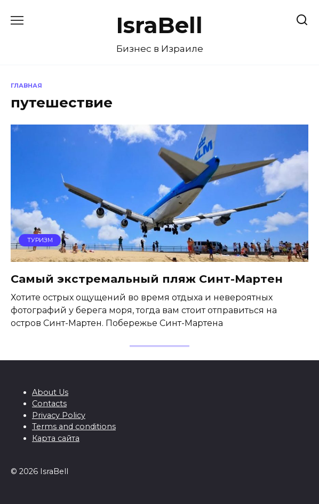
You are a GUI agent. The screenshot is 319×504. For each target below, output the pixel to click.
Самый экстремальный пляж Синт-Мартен (147, 278)
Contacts (49, 403)
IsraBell (159, 25)
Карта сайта (55, 438)
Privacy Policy (58, 415)
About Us (50, 392)
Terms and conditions (74, 426)
